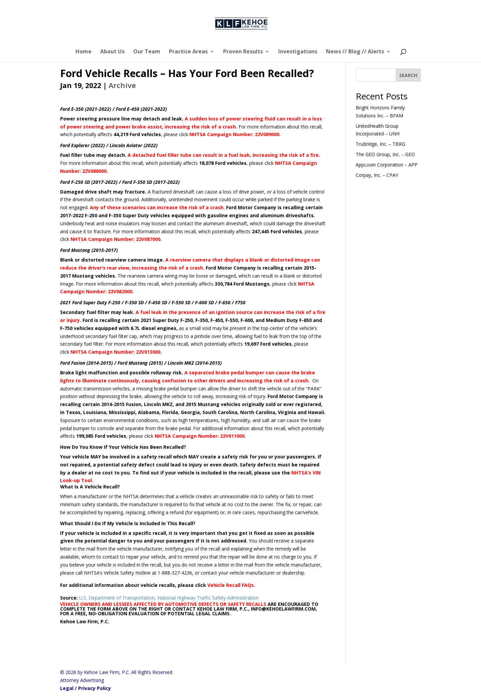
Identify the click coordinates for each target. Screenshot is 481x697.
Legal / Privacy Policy (85, 688)
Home (83, 52)
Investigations (297, 52)
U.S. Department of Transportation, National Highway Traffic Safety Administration (169, 598)
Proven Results (243, 52)
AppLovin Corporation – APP (387, 164)
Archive (122, 85)
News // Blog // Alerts (355, 52)
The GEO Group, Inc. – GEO (385, 154)
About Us (112, 52)
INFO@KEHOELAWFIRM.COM (283, 609)
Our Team (146, 52)
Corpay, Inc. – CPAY (377, 175)
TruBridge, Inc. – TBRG (380, 144)
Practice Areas (188, 52)
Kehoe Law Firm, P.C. (85, 621)
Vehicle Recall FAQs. (231, 585)
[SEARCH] (408, 75)
